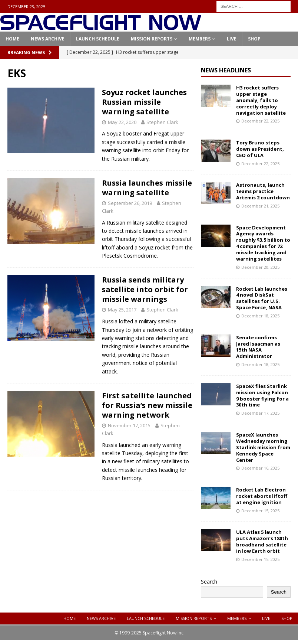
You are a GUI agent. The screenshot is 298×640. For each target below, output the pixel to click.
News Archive (47, 39)
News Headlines (226, 70)
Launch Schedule (97, 39)
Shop (254, 39)
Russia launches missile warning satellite (147, 187)
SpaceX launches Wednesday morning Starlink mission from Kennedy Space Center (263, 447)
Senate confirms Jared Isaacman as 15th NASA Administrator (258, 347)
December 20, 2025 (260, 267)
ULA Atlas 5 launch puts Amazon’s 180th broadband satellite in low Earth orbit (262, 541)
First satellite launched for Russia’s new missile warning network (147, 405)
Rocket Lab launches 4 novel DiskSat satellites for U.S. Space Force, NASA (261, 298)
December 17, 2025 (260, 413)
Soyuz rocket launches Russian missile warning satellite (144, 102)
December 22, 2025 (260, 121)
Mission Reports (151, 39)
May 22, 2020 (122, 122)
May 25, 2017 (122, 309)
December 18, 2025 (260, 316)
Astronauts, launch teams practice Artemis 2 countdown (263, 191)
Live (231, 39)
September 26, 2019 (130, 203)
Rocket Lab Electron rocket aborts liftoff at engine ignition (261, 496)
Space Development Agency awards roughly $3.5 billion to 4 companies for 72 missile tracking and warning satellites (263, 243)
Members (200, 39)
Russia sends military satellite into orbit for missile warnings (145, 289)
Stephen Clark (162, 122)
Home (12, 39)
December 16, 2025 (260, 468)
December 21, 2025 (260, 206)
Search (209, 581)
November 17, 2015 (129, 425)
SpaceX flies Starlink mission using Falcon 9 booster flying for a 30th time (262, 395)
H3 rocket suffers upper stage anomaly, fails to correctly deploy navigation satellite (261, 100)
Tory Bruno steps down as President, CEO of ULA (260, 149)
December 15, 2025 (260, 510)
